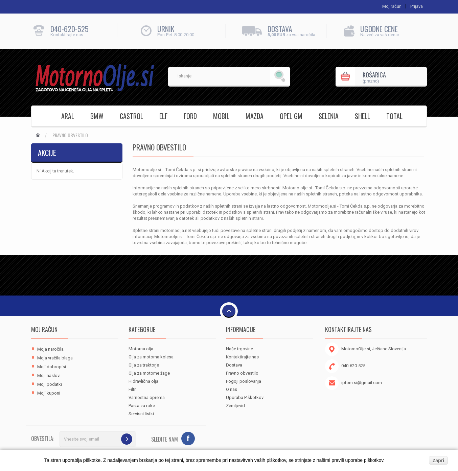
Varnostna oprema (147, 397)
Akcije (47, 152)
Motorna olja (141, 348)
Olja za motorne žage (149, 373)
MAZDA (255, 116)
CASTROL (131, 116)
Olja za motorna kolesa (151, 356)
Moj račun (44, 329)
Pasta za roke (142, 405)
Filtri (133, 389)
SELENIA (329, 116)
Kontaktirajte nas (242, 356)
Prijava (416, 6)
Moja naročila (50, 349)
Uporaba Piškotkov (245, 397)
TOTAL (394, 116)
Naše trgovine (239, 348)
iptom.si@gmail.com (361, 382)
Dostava (234, 365)
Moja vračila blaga (55, 357)
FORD (190, 116)
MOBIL (221, 116)
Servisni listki (141, 413)
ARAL (67, 116)
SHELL (362, 116)
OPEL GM (291, 116)
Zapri (438, 460)
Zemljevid (235, 405)
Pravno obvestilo (242, 373)
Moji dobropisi (51, 366)
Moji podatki (49, 384)
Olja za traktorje (144, 365)
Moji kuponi (48, 393)
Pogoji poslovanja (243, 381)
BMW (97, 116)
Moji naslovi (49, 375)
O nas (231, 389)
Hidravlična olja (143, 381)
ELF (163, 116)
